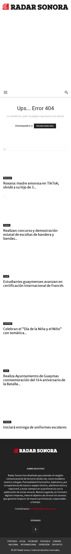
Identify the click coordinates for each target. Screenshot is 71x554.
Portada (7, 422)
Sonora (6, 225)
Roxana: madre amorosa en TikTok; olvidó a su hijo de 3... (31, 185)
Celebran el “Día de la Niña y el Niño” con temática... (32, 331)
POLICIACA (45, 541)
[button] (66, 92)
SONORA (57, 541)
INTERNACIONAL (28, 544)
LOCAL (22, 541)
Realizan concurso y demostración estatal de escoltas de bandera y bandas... (30, 234)
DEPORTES (57, 544)
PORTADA (12, 541)
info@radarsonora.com (43, 508)
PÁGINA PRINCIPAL (45, 126)
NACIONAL (13, 544)
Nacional (7, 178)
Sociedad (7, 324)
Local (6, 276)
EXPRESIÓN (44, 544)
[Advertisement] (35, 51)
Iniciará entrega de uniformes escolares (35, 427)
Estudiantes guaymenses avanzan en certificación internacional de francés (33, 284)
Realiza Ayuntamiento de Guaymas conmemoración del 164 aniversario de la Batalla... (34, 380)
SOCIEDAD (33, 541)
